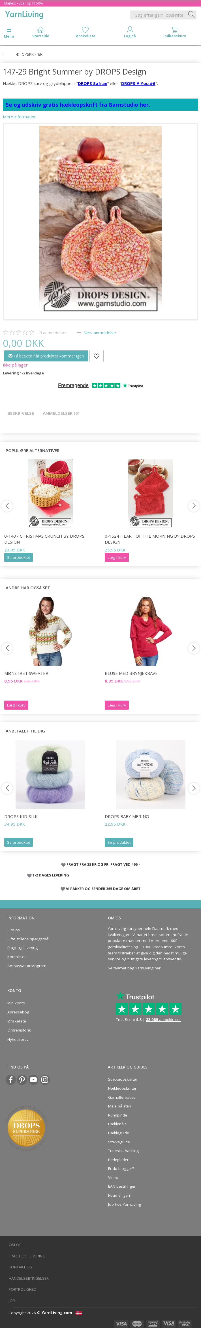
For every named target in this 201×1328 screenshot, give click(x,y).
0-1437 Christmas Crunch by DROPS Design (44, 539)
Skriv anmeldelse (99, 332)
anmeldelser (53, 332)
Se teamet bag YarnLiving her (134, 968)
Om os (13, 929)
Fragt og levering (22, 947)
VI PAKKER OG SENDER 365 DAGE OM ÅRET (103, 888)
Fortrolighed (23, 1289)
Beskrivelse (20, 413)
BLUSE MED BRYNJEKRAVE (131, 673)
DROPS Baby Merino (127, 816)
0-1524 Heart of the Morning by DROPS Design (150, 539)
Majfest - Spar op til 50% (23, 3)
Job (12, 1300)
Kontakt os (17, 956)
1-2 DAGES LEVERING (51, 875)
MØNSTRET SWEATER (26, 673)
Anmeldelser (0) (61, 413)
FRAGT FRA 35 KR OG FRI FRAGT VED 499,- (103, 864)
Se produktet (18, 557)
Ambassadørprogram (26, 965)
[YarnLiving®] (24, 14)
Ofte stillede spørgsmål (28, 938)
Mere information (20, 116)
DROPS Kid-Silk (21, 816)
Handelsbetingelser (29, 1278)
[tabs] (175, 33)
